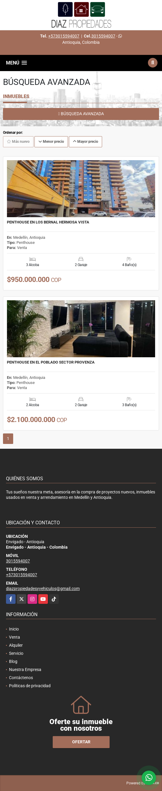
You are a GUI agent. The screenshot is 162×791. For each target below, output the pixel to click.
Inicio (14, 629)
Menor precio (51, 141)
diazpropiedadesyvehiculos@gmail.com (43, 588)
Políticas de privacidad (30, 685)
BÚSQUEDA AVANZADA (81, 113)
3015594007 (103, 36)
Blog (13, 661)
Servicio (16, 653)
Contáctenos (21, 677)
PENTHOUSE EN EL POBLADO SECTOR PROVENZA (51, 362)
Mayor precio (85, 141)
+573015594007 (63, 36)
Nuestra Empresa (25, 669)
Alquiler (16, 645)
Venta (14, 637)
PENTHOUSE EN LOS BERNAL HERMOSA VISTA (48, 222)
